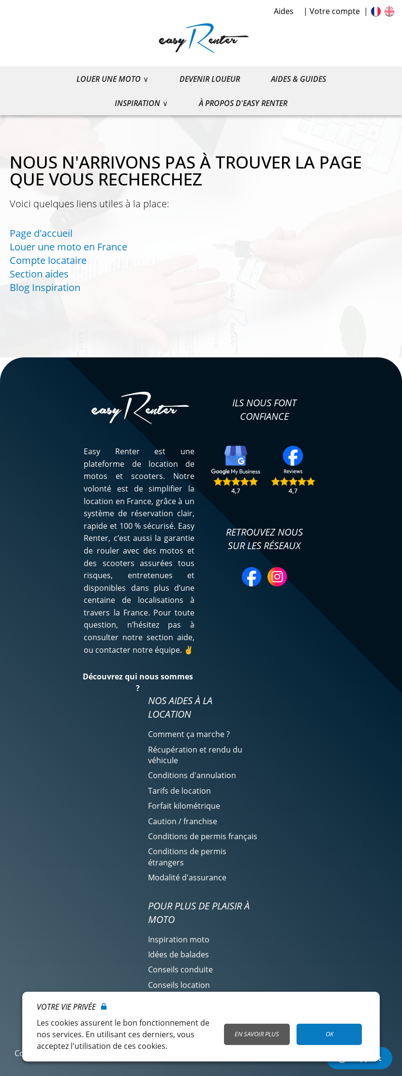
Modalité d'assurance (187, 877)
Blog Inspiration (45, 287)
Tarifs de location (179, 790)
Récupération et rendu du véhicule (195, 755)
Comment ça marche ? (189, 734)
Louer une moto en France (68, 246)
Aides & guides (298, 79)
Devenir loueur (209, 79)
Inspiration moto (178, 939)
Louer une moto (108, 79)
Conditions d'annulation (192, 775)
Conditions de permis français (202, 836)
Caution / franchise (182, 821)
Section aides (39, 273)
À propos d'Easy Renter (243, 103)
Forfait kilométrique (184, 805)
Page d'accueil (41, 233)
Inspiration (137, 103)
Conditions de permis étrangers (187, 856)
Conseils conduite (180, 969)
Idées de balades (178, 954)
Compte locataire (48, 260)
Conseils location (179, 985)
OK (329, 1034)
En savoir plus (257, 1034)
